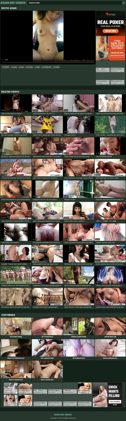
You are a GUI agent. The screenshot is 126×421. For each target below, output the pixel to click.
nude (57, 67)
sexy (15, 67)
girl (38, 67)
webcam (47, 67)
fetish (6, 67)
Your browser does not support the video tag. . (48, 37)
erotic (30, 67)
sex (22, 67)
